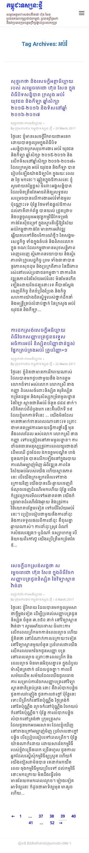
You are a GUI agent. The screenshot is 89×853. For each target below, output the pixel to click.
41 (31, 823)
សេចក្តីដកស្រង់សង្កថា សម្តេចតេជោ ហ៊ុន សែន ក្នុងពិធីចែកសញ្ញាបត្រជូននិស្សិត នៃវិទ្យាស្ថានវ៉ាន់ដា (43, 576)
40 (73, 816)
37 (41, 816)
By (31, 128)
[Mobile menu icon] (81, 13)
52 (52, 823)
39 (63, 816)
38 (52, 816)
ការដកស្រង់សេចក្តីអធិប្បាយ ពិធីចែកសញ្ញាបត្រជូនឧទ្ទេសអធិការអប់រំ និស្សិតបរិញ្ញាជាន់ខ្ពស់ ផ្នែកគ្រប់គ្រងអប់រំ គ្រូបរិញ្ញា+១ (43, 340)
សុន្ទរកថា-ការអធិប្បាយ (26, 123)
